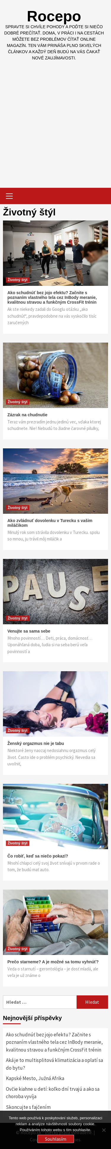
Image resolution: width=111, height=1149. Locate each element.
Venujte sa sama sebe (28, 631)
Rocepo (54, 16)
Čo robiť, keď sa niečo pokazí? (37, 856)
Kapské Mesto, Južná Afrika (35, 1078)
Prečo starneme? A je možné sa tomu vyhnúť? (53, 961)
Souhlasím (55, 1139)
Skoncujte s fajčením (28, 1107)
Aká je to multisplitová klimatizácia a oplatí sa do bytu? (54, 1064)
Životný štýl (18, 280)
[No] (104, 1130)
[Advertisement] (55, 120)
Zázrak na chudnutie (27, 414)
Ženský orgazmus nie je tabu (35, 743)
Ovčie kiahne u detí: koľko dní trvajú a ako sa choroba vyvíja (52, 1093)
